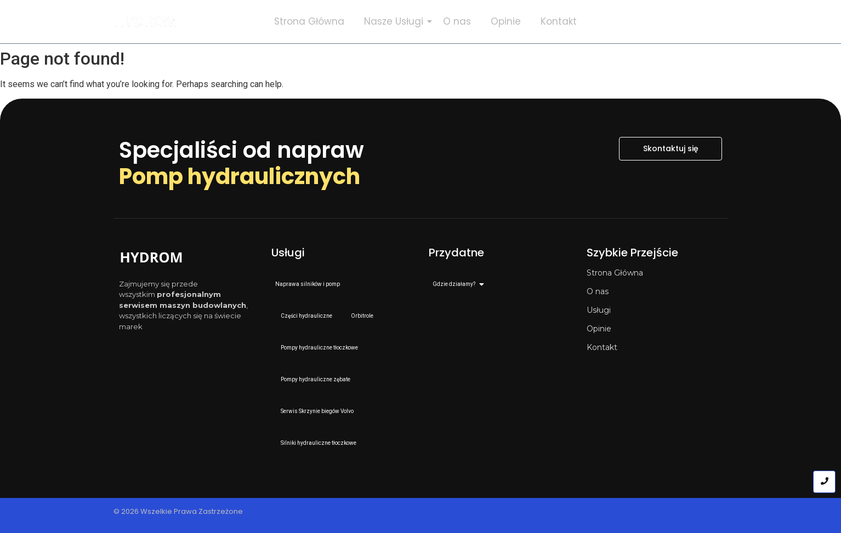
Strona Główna (309, 21)
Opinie (506, 21)
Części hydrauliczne (306, 316)
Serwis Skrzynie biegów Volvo (317, 411)
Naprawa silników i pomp (307, 284)
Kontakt (559, 21)
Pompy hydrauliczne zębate (315, 379)
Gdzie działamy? (456, 284)
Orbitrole (362, 316)
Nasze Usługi (396, 21)
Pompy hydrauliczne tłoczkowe (319, 348)
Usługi (599, 310)
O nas (457, 21)
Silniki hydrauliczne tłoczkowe (318, 443)
